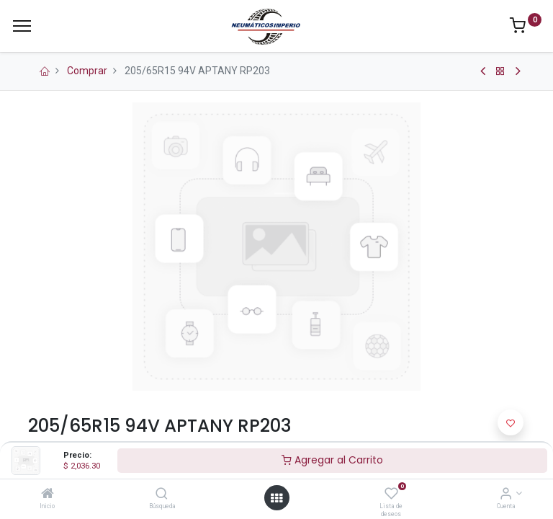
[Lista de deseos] (391, 494)
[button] (510, 422)
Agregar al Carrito (332, 460)
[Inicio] (47, 494)
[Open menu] (276, 498)
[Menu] (22, 26)
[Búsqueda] (161, 494)
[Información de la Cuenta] (506, 494)
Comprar (87, 70)
